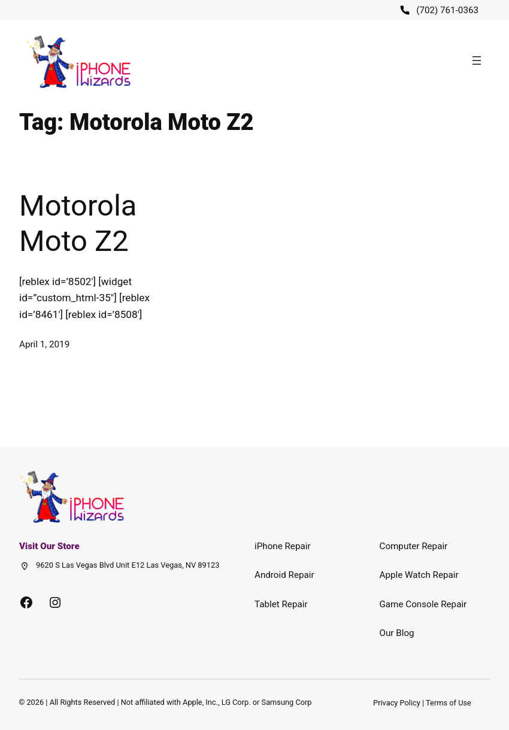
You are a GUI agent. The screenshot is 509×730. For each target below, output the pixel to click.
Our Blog (397, 633)
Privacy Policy (396, 702)
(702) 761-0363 (447, 10)
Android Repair (284, 575)
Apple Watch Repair (419, 575)
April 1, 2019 (44, 344)
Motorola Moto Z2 (78, 223)
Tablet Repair (281, 604)
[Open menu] (476, 60)
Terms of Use (448, 702)
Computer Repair (414, 546)
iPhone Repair (283, 546)
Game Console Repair (423, 604)
